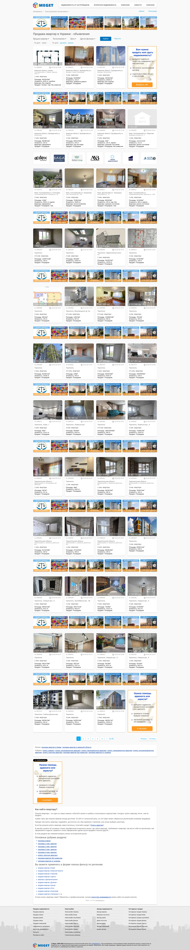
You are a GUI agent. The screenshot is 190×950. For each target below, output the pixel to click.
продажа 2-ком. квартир (47, 847)
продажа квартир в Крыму (46, 885)
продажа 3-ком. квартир (47, 849)
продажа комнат (44, 841)
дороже (70, 43)
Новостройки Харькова (72, 926)
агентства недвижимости (101, 897)
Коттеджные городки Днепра (137, 920)
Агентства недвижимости (41, 929)
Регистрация (152, 11)
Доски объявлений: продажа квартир (56, 11)
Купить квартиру (97, 825)
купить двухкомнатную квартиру (93, 750)
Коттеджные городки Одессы (137, 923)
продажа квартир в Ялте (46, 888)
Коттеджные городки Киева (137, 914)
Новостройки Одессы (71, 923)
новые (44, 43)
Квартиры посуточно (103, 914)
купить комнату (48, 750)
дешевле (63, 43)
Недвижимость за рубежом (41, 926)
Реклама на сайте (38, 935)
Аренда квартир (102, 912)
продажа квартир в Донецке (47, 882)
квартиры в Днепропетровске (48, 879)
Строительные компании (72, 935)
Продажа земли (38, 920)
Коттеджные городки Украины (138, 912)
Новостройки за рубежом (72, 932)
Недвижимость (37, 11)
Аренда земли (101, 923)
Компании (125, 5)
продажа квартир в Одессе (47, 877)
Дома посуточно (102, 920)
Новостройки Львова (71, 929)
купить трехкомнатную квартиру (119, 750)
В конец (152, 739)
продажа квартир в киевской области (76, 747)
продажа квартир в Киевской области (50, 871)
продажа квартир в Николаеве (48, 891)
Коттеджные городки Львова (137, 929)
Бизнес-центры (101, 929)
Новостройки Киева (71, 914)
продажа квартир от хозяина (100, 752)
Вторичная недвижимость (105, 5)
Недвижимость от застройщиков (75, 5)
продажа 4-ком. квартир (47, 852)
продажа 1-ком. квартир (47, 844)
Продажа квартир (38, 912)
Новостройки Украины (72, 912)
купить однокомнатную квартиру (67, 750)
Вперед (143, 739)
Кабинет (141, 11)
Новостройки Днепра (71, 920)
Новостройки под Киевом (72, 917)
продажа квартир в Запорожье (48, 894)
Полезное (150, 5)
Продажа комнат (38, 914)
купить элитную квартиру (52, 752)
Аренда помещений (103, 926)
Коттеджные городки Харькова (138, 926)
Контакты (36, 932)
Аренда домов (101, 917)
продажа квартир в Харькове (47, 874)
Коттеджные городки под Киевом (139, 917)
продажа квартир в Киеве (51, 747)
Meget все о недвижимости (41, 945)
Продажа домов (38, 917)
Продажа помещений (39, 923)
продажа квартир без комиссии (75, 752)
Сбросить (117, 39)
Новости (138, 5)
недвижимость (99, 900)
